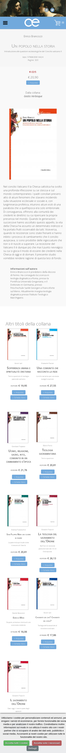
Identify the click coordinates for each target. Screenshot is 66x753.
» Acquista (33, 82)
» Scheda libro (18, 397)
